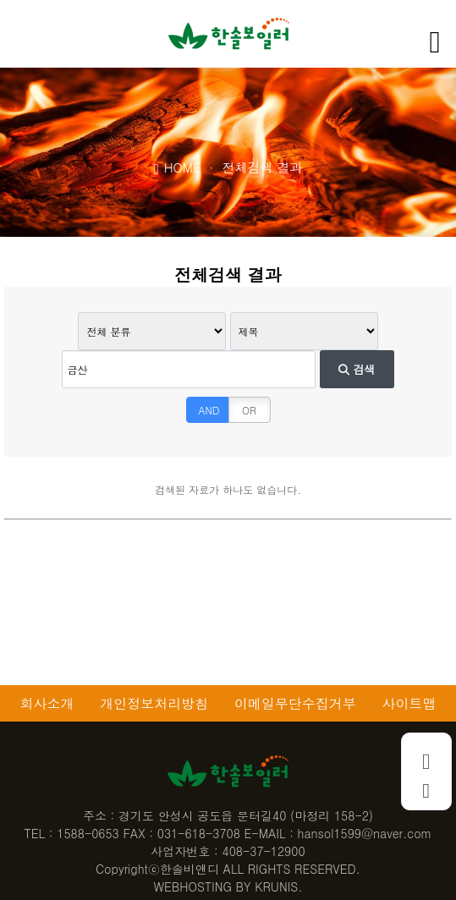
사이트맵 (409, 703)
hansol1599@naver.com (365, 833)
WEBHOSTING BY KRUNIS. (228, 886)
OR (249, 410)
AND (209, 410)
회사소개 (46, 703)
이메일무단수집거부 (295, 703)
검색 (356, 369)
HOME (177, 166)
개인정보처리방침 (154, 703)
